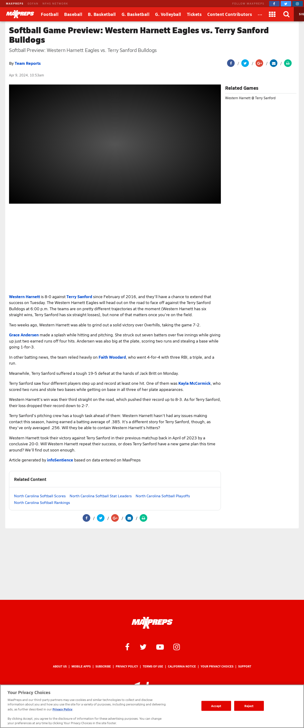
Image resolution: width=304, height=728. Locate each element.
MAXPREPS (15, 3)
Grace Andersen (24, 335)
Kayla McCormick (194, 383)
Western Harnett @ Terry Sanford (250, 98)
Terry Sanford (79, 296)
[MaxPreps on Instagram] (297, 3)
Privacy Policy (127, 666)
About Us (60, 666)
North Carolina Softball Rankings (42, 502)
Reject (249, 706)
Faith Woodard (112, 357)
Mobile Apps (81, 666)
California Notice (182, 666)
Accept (216, 706)
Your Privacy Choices (217, 666)
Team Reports (28, 63)
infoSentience (60, 460)
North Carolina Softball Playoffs (163, 495)
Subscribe (103, 666)
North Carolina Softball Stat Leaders (101, 495)
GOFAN (33, 3)
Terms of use (153, 666)
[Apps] (272, 14)
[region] (152, 706)
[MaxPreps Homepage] (152, 623)
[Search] (287, 14)
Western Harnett (24, 296)
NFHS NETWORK (55, 3)
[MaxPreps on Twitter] (286, 3)
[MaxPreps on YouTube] (160, 646)
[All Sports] (260, 14)
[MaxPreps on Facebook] (274, 3)
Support (244, 666)
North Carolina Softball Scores (40, 495)
